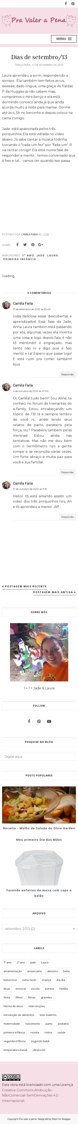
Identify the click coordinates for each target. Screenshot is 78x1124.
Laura (52, 255)
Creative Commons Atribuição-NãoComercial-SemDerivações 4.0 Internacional (30, 1095)
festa (7, 997)
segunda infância (15, 1041)
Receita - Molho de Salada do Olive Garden (39, 828)
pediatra (63, 1023)
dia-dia (60, 980)
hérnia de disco (13, 1006)
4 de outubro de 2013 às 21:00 (30, 391)
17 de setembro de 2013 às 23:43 (32, 309)
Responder (67, 374)
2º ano (21, 962)
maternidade (12, 1023)
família (63, 989)
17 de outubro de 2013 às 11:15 (30, 488)
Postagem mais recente (26, 586)
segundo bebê (40, 1041)
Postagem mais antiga (53, 592)
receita (34, 1032)
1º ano (28, 255)
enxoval (21, 989)
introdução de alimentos (19, 1015)
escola (35, 989)
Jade (41, 255)
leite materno (48, 1015)
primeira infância (19, 259)
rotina (48, 1032)
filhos (19, 997)
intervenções (36, 1006)
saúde (61, 1032)
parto (49, 1023)
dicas (7, 989)
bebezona (10, 980)
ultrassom (39, 1050)
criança (46, 980)
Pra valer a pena (28, 1119)
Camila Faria (23, 304)
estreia (49, 989)
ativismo (52, 971)
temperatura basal (15, 1050)
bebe (66, 971)
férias (32, 997)
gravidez (46, 997)
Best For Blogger (61, 1119)
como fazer (29, 980)
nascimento (32, 1023)
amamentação (13, 971)
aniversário (34, 971)
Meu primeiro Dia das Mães (39, 840)
